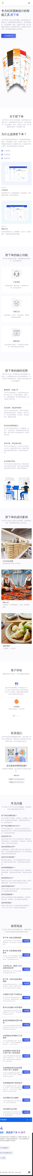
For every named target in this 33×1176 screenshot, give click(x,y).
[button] (14, 716)
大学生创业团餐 (8, 561)
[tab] (16, 395)
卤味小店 (6, 602)
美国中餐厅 (6, 646)
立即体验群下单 (8, 36)
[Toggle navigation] (29, 3)
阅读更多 (26, 941)
